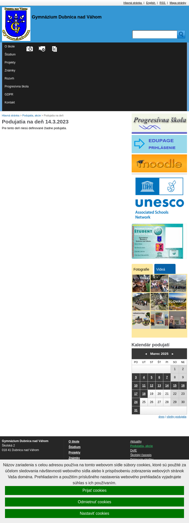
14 (167, 385)
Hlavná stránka (132, 2)
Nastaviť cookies (94, 513)
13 (159, 385)
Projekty (10, 62)
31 (135, 410)
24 (135, 402)
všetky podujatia (177, 416)
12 (151, 385)
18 (143, 394)
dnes (162, 416)
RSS (163, 2)
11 (143, 385)
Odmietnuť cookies (94, 502)
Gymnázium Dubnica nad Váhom (67, 16)
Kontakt (10, 102)
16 (183, 385)
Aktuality (135, 441)
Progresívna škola (17, 86)
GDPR (9, 94)
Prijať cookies (95, 490)
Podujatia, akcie (32, 115)
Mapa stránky (178, 2)
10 (135, 385)
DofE (133, 450)
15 (175, 385)
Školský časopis (140, 455)
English (151, 2)
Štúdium (10, 54)
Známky (10, 70)
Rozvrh (9, 78)
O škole (10, 46)
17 (135, 394)
